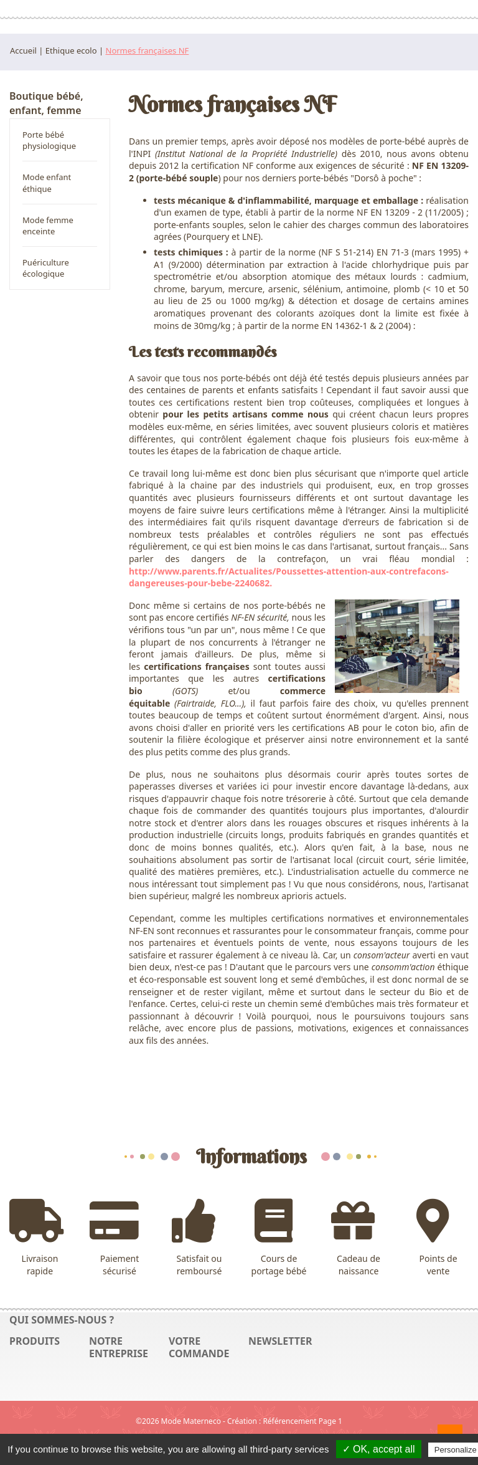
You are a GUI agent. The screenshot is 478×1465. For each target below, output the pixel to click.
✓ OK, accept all (378, 1449)
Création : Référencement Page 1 (284, 1421)
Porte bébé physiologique (49, 140)
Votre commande (199, 1347)
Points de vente (438, 1238)
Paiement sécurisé (119, 1238)
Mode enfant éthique (46, 182)
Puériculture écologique (45, 268)
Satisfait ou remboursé (199, 1238)
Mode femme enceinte (47, 225)
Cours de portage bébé (278, 1238)
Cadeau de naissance (358, 1238)
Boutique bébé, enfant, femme (46, 103)
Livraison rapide (39, 1238)
